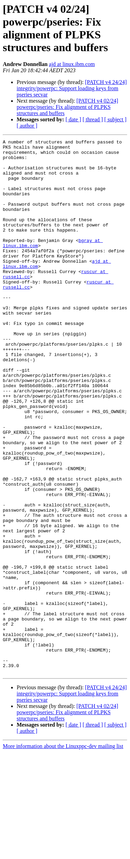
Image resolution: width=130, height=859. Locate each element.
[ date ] (73, 119)
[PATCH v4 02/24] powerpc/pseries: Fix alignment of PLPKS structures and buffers (67, 107)
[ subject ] (115, 119)
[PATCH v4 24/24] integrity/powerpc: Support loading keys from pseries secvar (72, 88)
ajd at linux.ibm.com (72, 64)
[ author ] (27, 126)
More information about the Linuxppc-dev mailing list (63, 853)
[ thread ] (93, 119)
